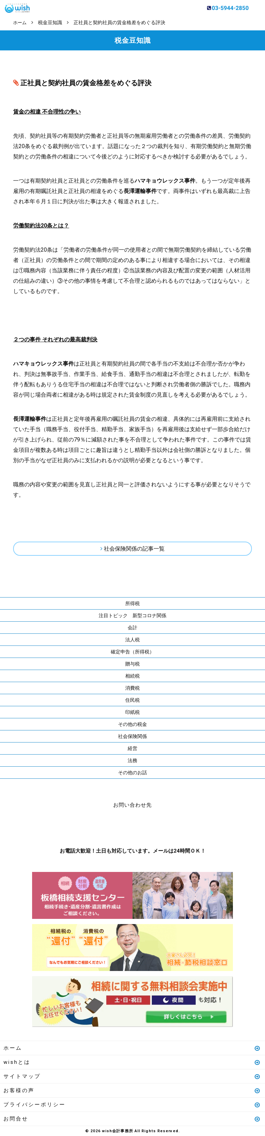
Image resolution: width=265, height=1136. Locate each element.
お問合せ (132, 1118)
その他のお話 (132, 772)
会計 (132, 627)
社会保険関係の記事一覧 (134, 548)
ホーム (132, 1048)
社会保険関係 (132, 736)
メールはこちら (153, 826)
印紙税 (132, 712)
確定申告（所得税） (132, 651)
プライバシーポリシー (132, 1104)
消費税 (132, 687)
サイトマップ (132, 1076)
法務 (132, 760)
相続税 (132, 675)
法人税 (132, 639)
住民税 (132, 699)
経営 (132, 748)
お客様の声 (132, 1090)
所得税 (132, 603)
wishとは (132, 1062)
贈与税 (132, 663)
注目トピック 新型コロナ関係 (132, 615)
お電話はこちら (112, 826)
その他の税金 (132, 724)
